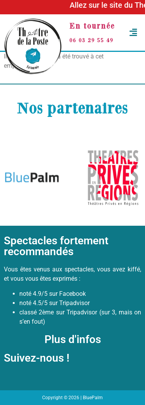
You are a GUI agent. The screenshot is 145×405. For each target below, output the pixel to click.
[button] (131, 33)
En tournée (92, 25)
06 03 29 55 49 (91, 40)
